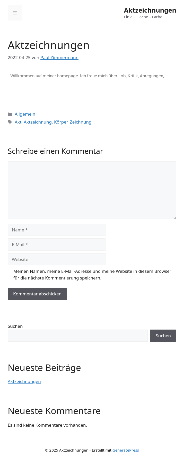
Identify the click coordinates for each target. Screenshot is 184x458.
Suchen (15, 326)
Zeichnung (80, 122)
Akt (18, 122)
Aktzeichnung (38, 122)
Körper (60, 122)
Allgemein (25, 114)
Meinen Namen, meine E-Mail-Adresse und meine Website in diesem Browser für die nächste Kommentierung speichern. (92, 274)
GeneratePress (125, 450)
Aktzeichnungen (150, 10)
